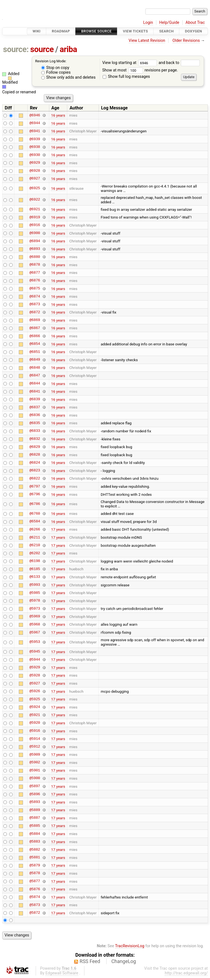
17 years (58, 529)
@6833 (34, 430)
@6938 (34, 147)
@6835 (34, 422)
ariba (68, 49)
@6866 (34, 335)
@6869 (34, 320)
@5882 (34, 849)
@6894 (34, 240)
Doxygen (193, 31)
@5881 (34, 857)
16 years (58, 115)
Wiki (37, 31)
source (42, 49)
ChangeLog (123, 961)
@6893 (34, 249)
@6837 (34, 407)
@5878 (34, 873)
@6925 (34, 188)
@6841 (34, 391)
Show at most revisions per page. (140, 70)
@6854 (34, 344)
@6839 (34, 399)
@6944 (34, 123)
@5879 (34, 865)
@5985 (34, 592)
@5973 (34, 608)
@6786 (34, 503)
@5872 (34, 912)
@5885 (34, 825)
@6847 (34, 375)
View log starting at (130, 62)
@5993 (34, 584)
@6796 (34, 494)
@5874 (34, 897)
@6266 (34, 529)
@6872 (34, 312)
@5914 (34, 738)
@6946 (34, 115)
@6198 (34, 561)
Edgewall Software (61, 973)
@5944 (34, 659)
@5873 (34, 904)
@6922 (34, 199)
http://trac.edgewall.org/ (186, 973)
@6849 (34, 359)
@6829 (34, 446)
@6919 (34, 217)
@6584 (34, 521)
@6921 (34, 209)
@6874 (34, 296)
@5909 (34, 754)
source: (16, 49)
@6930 (34, 154)
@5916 (34, 730)
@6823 (34, 470)
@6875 (34, 288)
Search (166, 31)
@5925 (34, 699)
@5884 (34, 833)
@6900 (34, 233)
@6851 (34, 351)
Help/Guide (169, 22)
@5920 (34, 722)
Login (148, 22)
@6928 (34, 170)
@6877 (34, 272)
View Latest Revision (147, 40)
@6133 (34, 576)
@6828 (34, 454)
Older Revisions (186, 40)
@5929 (34, 667)
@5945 (34, 651)
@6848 (34, 367)
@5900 (34, 778)
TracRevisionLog (129, 946)
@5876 (34, 889)
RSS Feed (90, 961)
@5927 (34, 683)
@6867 (34, 327)
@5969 (34, 616)
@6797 (34, 486)
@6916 (34, 225)
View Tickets (135, 31)
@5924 (34, 707)
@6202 (34, 553)
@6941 (34, 131)
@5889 (34, 809)
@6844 (34, 383)
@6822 (34, 478)
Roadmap (61, 31)
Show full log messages (126, 76)
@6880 (34, 256)
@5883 (34, 841)
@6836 (34, 415)
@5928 (34, 675)
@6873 (34, 304)
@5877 (34, 881)
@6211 (34, 537)
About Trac (195, 22)
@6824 (34, 462)
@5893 (34, 802)
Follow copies (56, 72)
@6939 (34, 139)
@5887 (34, 817)
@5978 (34, 600)
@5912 (34, 746)
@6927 (34, 178)
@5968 (34, 624)
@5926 (34, 691)
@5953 (34, 642)
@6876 (34, 280)
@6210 (34, 545)
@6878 (34, 264)
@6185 (34, 568)
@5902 (34, 762)
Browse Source (96, 31)
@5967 (34, 632)
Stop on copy (55, 67)
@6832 (34, 439)
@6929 (34, 162)
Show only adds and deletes (68, 77)
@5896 (34, 794)
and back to (179, 62)
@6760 (34, 513)
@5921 (34, 714)
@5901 (34, 770)
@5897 (34, 786)
